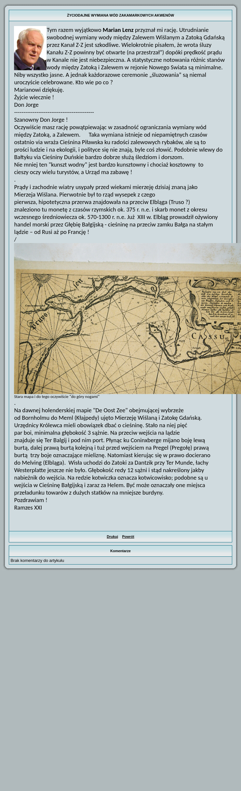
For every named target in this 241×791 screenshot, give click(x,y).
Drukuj (112, 537)
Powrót (128, 537)
